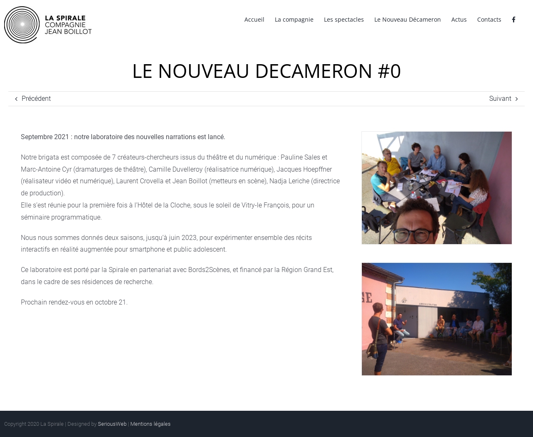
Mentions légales (150, 424)
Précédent (36, 98)
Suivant (500, 98)
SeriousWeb (112, 424)
